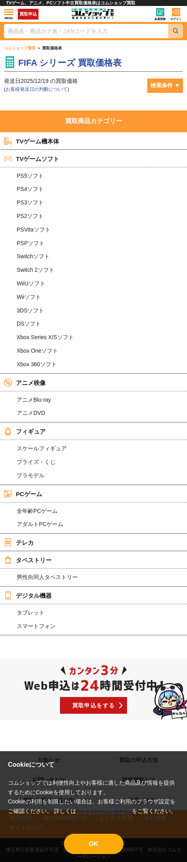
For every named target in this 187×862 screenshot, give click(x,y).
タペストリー (28, 560)
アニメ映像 (25, 383)
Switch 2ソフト (35, 270)
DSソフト (29, 323)
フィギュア (25, 431)
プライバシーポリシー (104, 811)
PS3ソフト (30, 202)
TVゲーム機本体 (31, 141)
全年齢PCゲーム (37, 511)
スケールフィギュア (42, 448)
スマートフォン (36, 626)
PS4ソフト (30, 189)
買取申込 (28, 14)
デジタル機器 (28, 595)
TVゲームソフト (31, 159)
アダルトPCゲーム (40, 524)
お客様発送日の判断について (36, 89)
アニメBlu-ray (34, 400)
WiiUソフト (31, 283)
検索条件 (161, 85)
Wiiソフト (29, 297)
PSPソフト (30, 243)
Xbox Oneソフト (37, 351)
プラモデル (30, 475)
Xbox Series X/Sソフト (45, 337)
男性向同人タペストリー (47, 577)
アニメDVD (31, 413)
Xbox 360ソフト (37, 364)
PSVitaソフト (33, 229)
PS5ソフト (30, 176)
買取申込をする (93, 705)
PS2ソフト (30, 216)
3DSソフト (30, 310)
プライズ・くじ (36, 462)
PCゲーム (23, 494)
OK (93, 843)
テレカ (19, 542)
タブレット (30, 612)
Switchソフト (33, 256)
